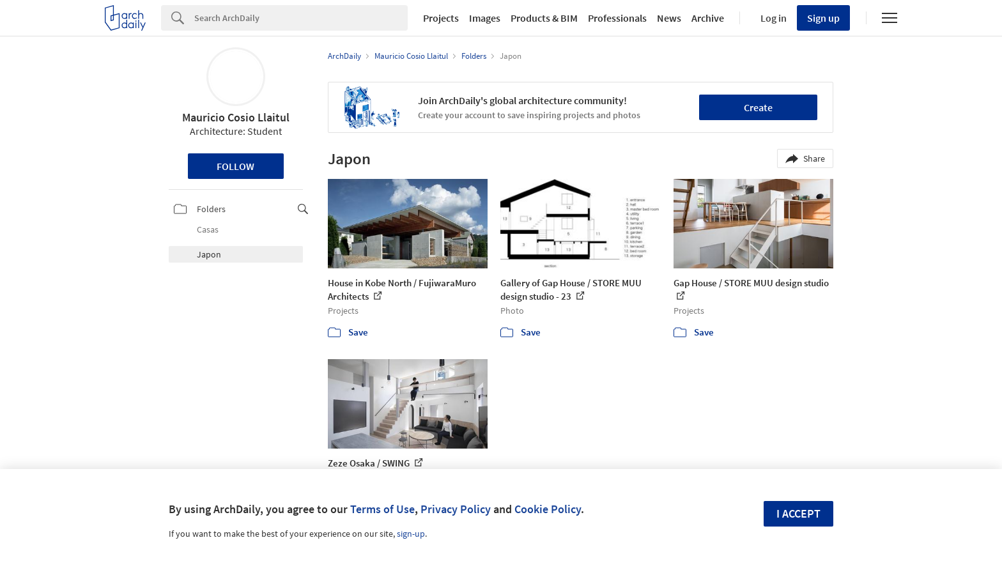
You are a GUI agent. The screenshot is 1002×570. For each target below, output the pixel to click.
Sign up (823, 18)
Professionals (617, 18)
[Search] (301, 18)
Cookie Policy (547, 509)
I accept (798, 513)
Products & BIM (544, 18)
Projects (441, 18)
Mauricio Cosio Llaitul (235, 117)
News (669, 18)
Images (484, 18)
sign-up (411, 533)
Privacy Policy (455, 509)
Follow (235, 166)
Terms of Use (382, 509)
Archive (707, 18)
